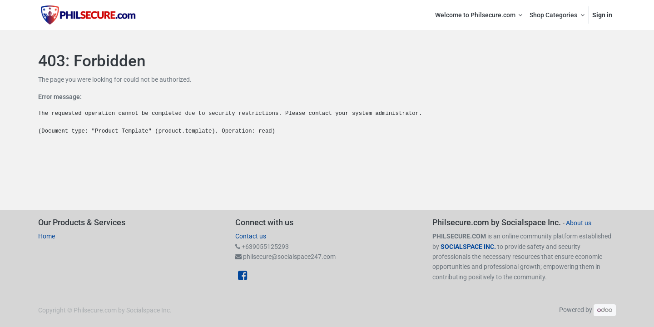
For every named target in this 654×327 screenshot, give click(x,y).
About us (578, 223)
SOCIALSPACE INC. (469, 246)
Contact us (250, 236)
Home (46, 236)
